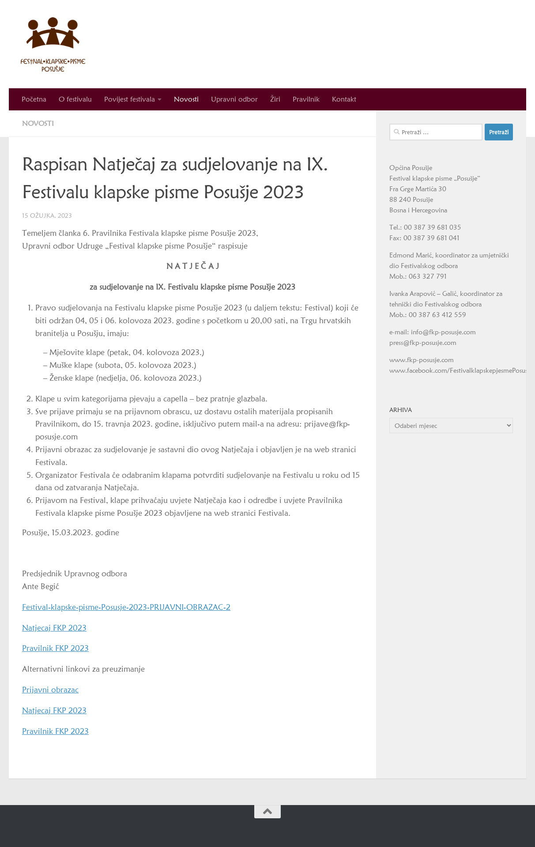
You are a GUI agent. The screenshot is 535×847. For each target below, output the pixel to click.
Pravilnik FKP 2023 (55, 648)
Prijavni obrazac (50, 689)
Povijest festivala (129, 99)
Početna (34, 99)
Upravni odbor (234, 99)
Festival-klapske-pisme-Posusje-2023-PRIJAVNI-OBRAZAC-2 (126, 607)
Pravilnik (306, 99)
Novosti (186, 99)
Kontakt (344, 99)
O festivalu (75, 99)
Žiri (275, 99)
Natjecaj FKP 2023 (54, 627)
